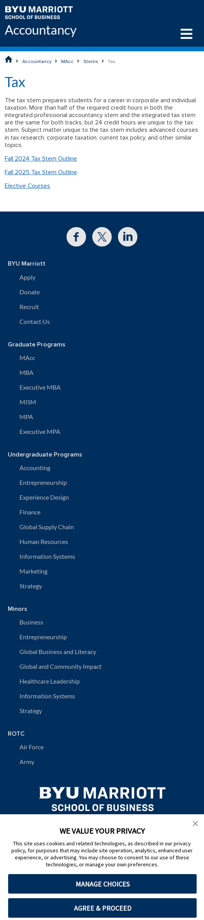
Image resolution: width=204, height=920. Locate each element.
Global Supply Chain (46, 526)
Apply (27, 277)
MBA (26, 372)
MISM (27, 402)
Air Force (31, 746)
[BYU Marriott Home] (39, 12)
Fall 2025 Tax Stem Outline (41, 172)
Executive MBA (40, 387)
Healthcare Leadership (49, 681)
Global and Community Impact (60, 666)
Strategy (30, 585)
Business (31, 622)
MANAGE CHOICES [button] (103, 884)
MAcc (67, 61)
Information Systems (47, 556)
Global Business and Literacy (57, 651)
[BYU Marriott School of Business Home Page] (8, 59)
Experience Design (44, 497)
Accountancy (41, 30)
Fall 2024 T (19, 159)
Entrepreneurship (43, 482)
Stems (90, 61)
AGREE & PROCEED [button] (102, 908)
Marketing (33, 571)
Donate (29, 292)
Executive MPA (39, 431)
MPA (26, 416)
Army (26, 761)
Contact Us (34, 321)
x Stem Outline (57, 159)
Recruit (29, 306)
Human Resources (43, 541)
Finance (29, 512)
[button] (195, 823)
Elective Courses (27, 186)
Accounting (34, 467)
